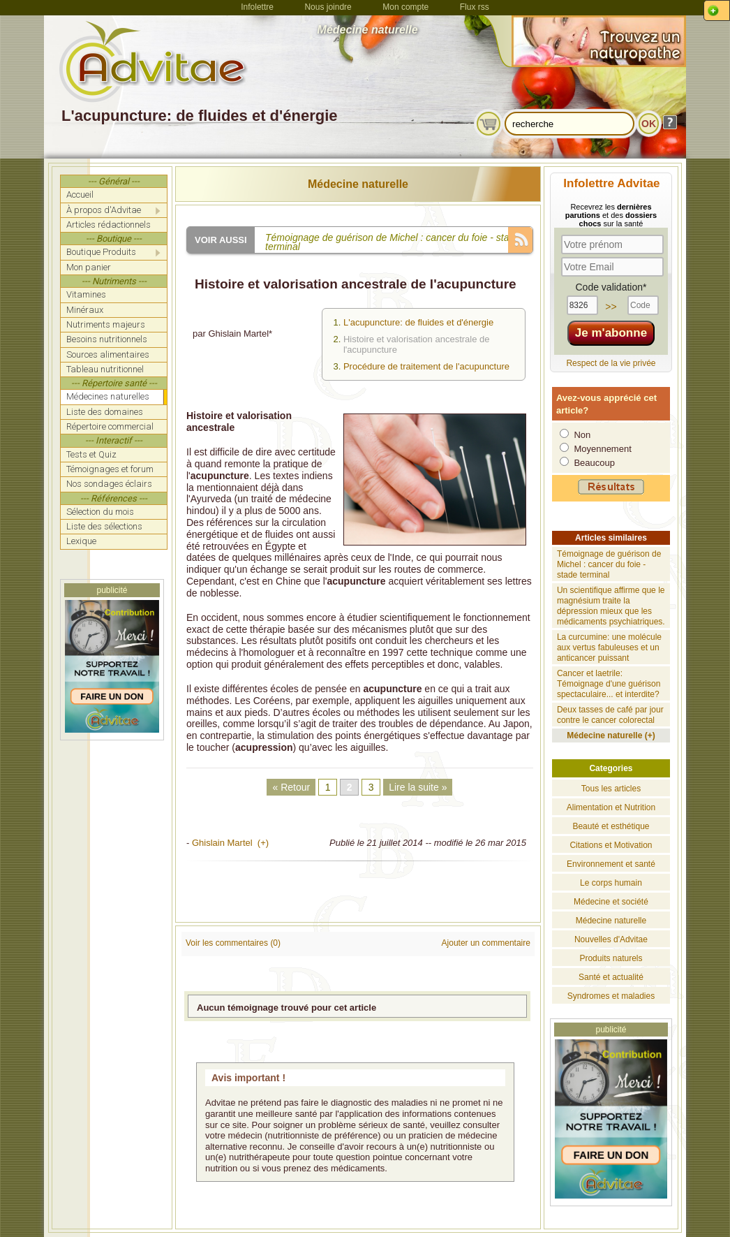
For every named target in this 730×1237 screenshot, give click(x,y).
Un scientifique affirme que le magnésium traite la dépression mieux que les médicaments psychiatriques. (611, 606)
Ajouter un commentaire (486, 943)
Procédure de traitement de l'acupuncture (426, 366)
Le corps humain (611, 883)
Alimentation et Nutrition (611, 807)
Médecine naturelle (358, 184)
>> (610, 306)
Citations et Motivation (610, 845)
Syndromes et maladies (611, 996)
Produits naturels (610, 958)
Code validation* (610, 287)
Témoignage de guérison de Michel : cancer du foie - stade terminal (609, 564)
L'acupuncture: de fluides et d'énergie (418, 322)
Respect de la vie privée (610, 363)
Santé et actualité (611, 977)
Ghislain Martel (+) (230, 842)
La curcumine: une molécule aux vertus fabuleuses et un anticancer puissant (609, 647)
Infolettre (257, 7)
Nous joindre (327, 7)
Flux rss (474, 7)
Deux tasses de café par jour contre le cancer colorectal (610, 715)
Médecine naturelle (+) (611, 735)
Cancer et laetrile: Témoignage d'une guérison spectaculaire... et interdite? (608, 683)
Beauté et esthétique (610, 826)
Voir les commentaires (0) (233, 943)
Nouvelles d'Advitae (611, 939)
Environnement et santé (611, 864)
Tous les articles (611, 788)
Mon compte (405, 7)
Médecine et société (611, 902)
